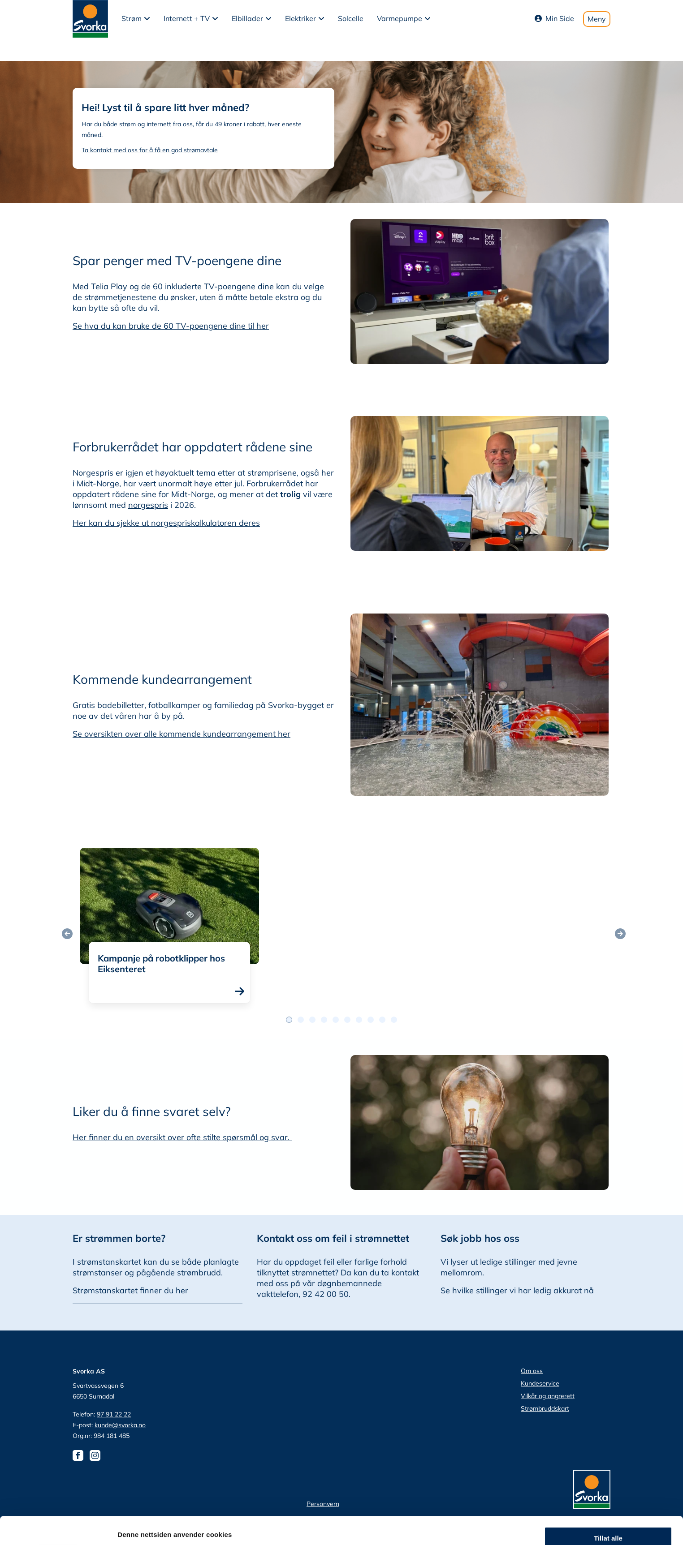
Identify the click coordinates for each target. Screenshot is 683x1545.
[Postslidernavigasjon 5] (347, 1020)
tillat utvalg (608, 1469)
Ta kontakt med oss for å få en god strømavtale (150, 150)
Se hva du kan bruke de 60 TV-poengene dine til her (171, 326)
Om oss (532, 1371)
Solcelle (350, 18)
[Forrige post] (67, 933)
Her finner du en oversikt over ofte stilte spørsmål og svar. (182, 1137)
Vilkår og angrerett (548, 1396)
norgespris (148, 505)
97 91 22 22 (114, 1414)
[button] (135, 19)
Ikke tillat (608, 1495)
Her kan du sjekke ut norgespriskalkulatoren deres (166, 523)
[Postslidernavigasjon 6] (359, 1020)
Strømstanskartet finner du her (130, 1290)
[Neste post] (620, 933)
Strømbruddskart (545, 1408)
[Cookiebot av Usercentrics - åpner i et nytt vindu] (58, 1527)
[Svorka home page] (90, 17)
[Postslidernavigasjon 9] (394, 1020)
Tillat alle (608, 1442)
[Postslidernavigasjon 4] (336, 1020)
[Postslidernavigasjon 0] (289, 1020)
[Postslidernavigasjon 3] (324, 1020)
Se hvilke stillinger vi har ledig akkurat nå (517, 1290)
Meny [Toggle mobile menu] (597, 18)
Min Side (554, 18)
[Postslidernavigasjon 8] (382, 1020)
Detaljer (477, 1527)
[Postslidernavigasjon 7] (370, 1020)
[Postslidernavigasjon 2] (312, 1020)
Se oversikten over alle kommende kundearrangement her (181, 734)
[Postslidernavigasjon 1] (301, 1020)
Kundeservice (540, 1383)
